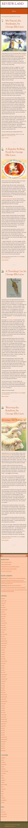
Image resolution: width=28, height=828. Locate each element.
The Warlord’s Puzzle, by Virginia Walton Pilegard (10, 566)
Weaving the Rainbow (6, 454)
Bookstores (3, 762)
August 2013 (3, 741)
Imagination (3, 780)
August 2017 (3, 663)
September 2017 (4, 661)
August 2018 (3, 647)
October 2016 (3, 676)
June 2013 (3, 743)
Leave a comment (5, 137)
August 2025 (3, 603)
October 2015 (3, 699)
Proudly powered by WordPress (10, 824)
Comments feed (4, 814)
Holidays (2, 777)
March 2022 (3, 625)
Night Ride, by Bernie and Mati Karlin (14, 585)
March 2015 (3, 712)
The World (3, 798)
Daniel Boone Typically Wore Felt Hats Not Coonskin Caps (11, 580)
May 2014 (3, 732)
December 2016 (4, 674)
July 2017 (3, 665)
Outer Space (3, 789)
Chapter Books (3, 764)
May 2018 (3, 654)
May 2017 (3, 667)
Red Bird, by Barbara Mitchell (6, 562)
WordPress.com (12, 826)
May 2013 (3, 746)
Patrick (2, 587)
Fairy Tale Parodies (4, 771)
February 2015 (3, 714)
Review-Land (13, 4)
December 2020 (4, 634)
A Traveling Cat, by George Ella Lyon (16, 273)
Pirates (2, 791)
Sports (2, 795)
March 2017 (3, 672)
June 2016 (3, 685)
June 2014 (3, 730)
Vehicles (2, 802)
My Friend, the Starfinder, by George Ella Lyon (15, 24)
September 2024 (4, 609)
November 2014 (4, 721)
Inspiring (20, 134)
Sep (2, 20)
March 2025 (3, 607)
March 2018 (3, 658)
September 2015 (4, 701)
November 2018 (4, 643)
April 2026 (3, 598)
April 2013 (3, 748)
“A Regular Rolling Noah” (7, 198)
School (2, 793)
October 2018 (3, 645)
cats (2, 394)
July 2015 (3, 705)
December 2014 (4, 719)
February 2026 (3, 600)
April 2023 (3, 618)
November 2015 (4, 696)
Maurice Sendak (4, 784)
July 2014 (3, 728)
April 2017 (3, 670)
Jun (2, 407)
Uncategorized (3, 800)
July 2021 (3, 632)
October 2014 (3, 723)
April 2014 (3, 734)
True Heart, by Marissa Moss (6, 571)
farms (3, 257)
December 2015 (4, 694)
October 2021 (3, 629)
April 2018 (3, 656)
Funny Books (3, 773)
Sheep (9, 538)
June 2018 (3, 652)
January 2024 (3, 614)
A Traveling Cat (10, 319)
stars (15, 135)
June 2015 (3, 708)
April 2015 (3, 710)
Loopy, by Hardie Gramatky (6, 564)
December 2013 (4, 737)
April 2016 (3, 690)
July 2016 (3, 683)
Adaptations (3, 757)
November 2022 (4, 623)
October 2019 (3, 638)
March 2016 (3, 692)
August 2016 (3, 681)
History (2, 775)
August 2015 (3, 703)
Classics (2, 766)
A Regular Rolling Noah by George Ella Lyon (15, 152)
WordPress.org (3, 816)
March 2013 (3, 750)
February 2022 (3, 627)
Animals (18, 256)
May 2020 (3, 636)
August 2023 (3, 616)
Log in (2, 809)
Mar (2, 271)
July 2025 (3, 605)
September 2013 (4, 739)
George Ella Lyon (10, 135)
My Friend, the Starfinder (20, 55)
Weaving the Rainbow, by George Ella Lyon (15, 411)
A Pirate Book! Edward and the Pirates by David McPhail (15, 587)
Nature (2, 786)
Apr (2, 149)
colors (5, 135)
